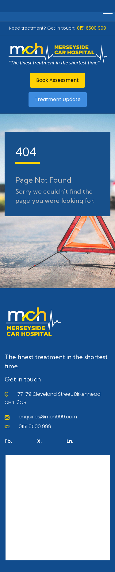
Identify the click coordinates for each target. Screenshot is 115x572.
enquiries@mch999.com (48, 416)
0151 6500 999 (35, 426)
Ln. (70, 441)
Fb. (8, 441)
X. (39, 441)
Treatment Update (58, 99)
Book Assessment (57, 80)
